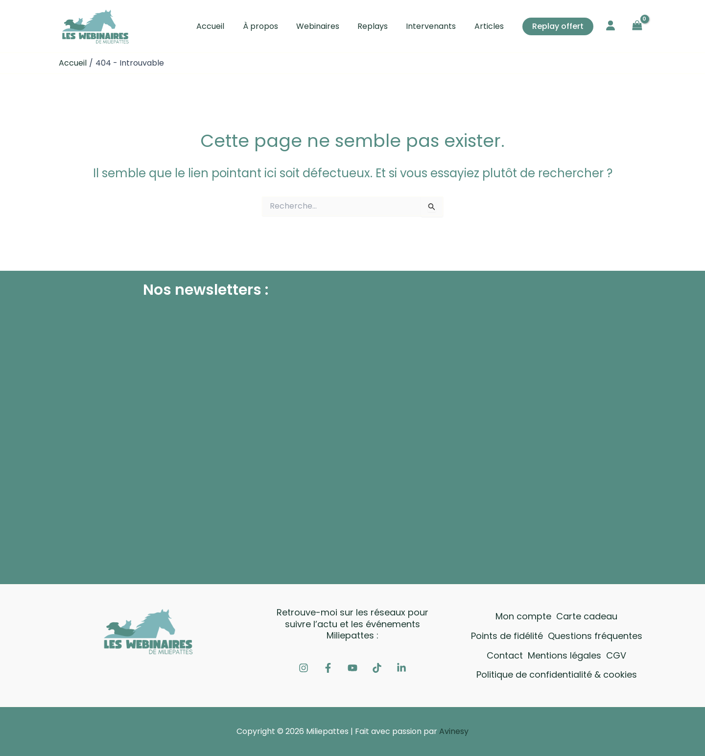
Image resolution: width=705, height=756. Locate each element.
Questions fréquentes (595, 636)
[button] (557, 26)
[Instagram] (303, 668)
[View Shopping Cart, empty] (637, 26)
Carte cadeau (586, 616)
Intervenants (435, 26)
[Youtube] (352, 668)
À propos (271, 26)
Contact (505, 655)
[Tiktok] (377, 668)
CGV (616, 655)
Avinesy (454, 731)
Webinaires (326, 26)
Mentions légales (564, 655)
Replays (379, 26)
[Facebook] (328, 668)
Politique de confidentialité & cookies (556, 674)
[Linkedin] (401, 668)
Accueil (224, 26)
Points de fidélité (507, 636)
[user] (610, 25)
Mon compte (523, 616)
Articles (490, 26)
